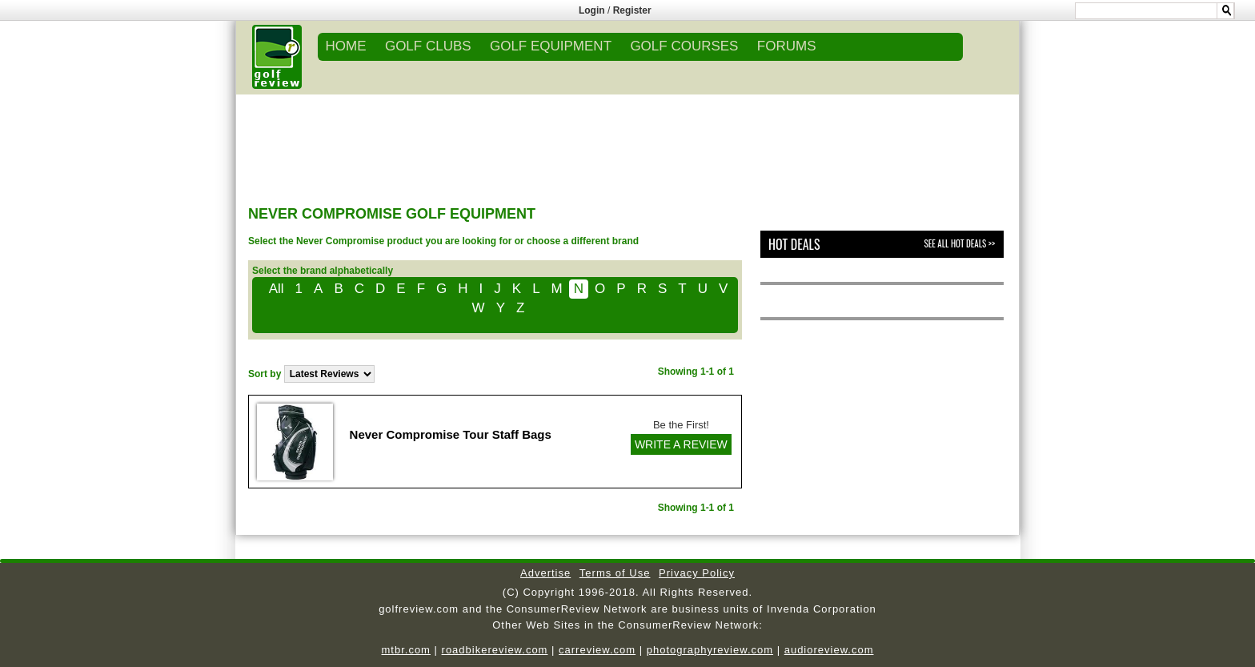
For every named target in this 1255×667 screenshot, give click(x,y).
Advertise (545, 573)
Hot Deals (794, 244)
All (276, 288)
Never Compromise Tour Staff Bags (450, 434)
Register (632, 10)
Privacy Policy (697, 573)
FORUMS (786, 46)
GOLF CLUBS (428, 46)
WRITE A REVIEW (681, 444)
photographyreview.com (710, 650)
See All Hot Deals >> (959, 243)
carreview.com (597, 650)
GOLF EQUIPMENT (550, 46)
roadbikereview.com (495, 650)
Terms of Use (615, 573)
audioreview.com (829, 650)
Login (592, 10)
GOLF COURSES (684, 46)
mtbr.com (405, 650)
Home (346, 46)
